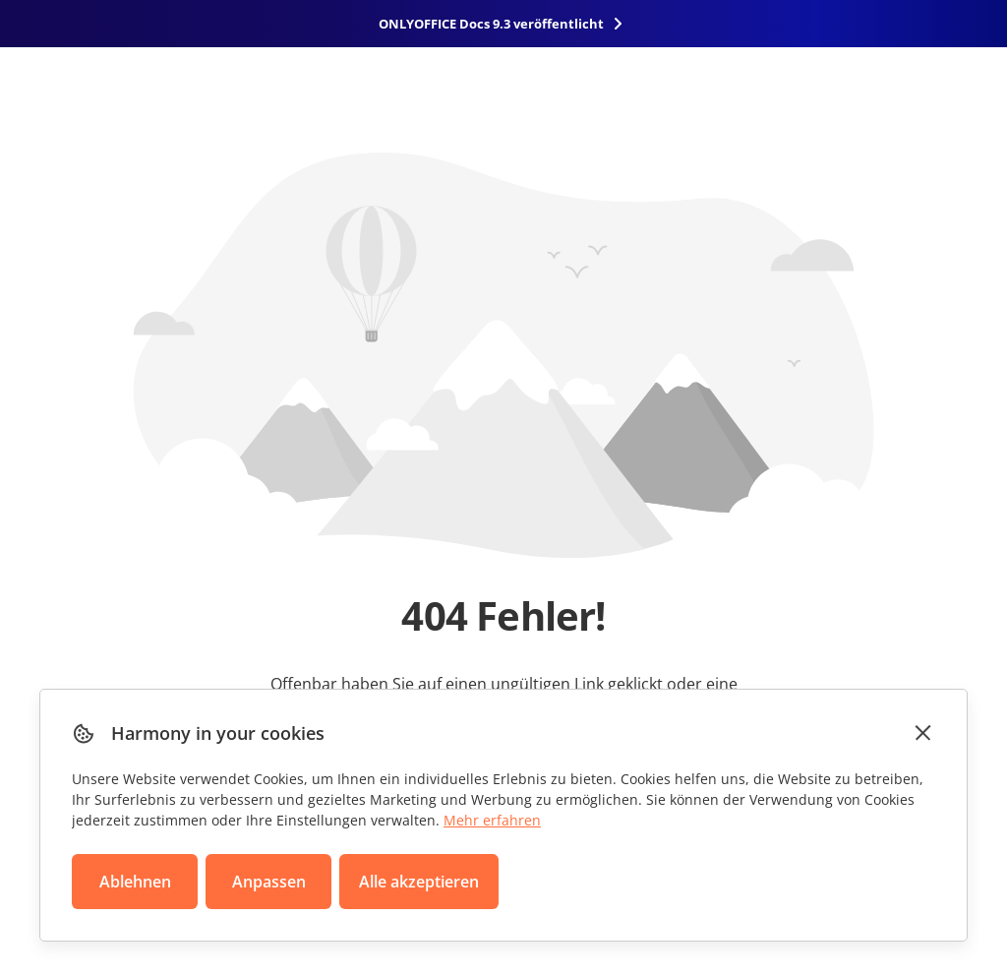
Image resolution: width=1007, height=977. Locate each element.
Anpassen (269, 881)
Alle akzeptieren (419, 881)
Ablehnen (135, 881)
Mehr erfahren (492, 820)
